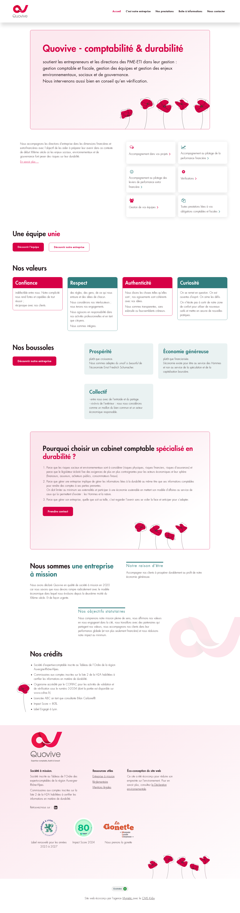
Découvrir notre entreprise (69, 247)
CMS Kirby (148, 898)
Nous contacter (216, 11)
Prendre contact (58, 511)
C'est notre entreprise (138, 11)
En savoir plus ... (29, 161)
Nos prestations (165, 11)
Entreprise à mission (104, 776)
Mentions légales (102, 787)
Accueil (117, 11)
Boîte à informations (190, 11)
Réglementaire (100, 782)
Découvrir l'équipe (28, 246)
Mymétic (127, 898)
